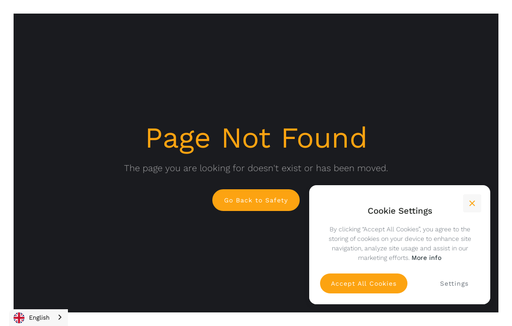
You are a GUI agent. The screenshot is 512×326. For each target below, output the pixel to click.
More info (426, 257)
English (32, 317)
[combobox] (38, 317)
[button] (472, 203)
